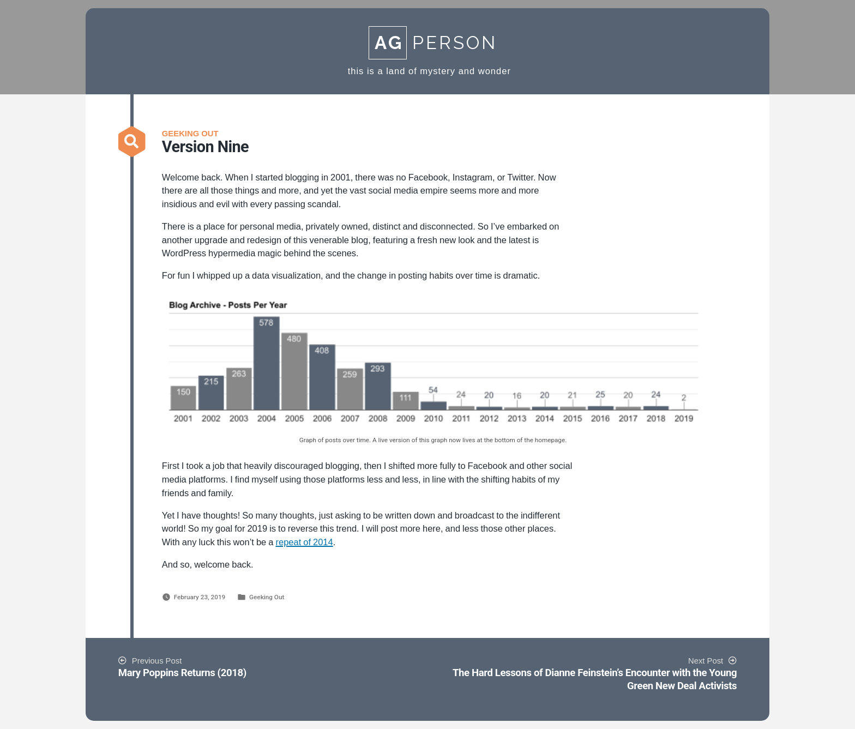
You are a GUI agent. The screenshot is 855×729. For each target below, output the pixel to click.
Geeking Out (266, 597)
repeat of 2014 (304, 542)
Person (433, 42)
